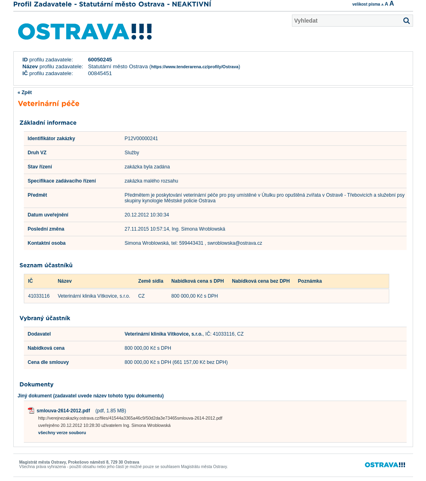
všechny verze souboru (62, 432)
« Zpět (25, 92)
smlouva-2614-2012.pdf (63, 411)
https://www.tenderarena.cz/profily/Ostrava (194, 66)
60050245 (100, 60)
